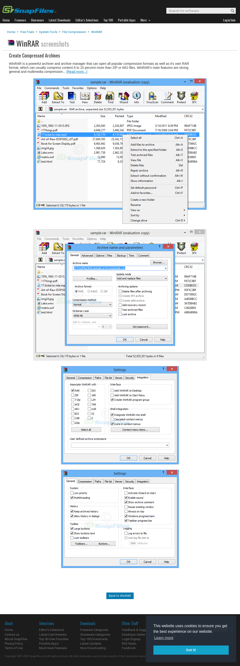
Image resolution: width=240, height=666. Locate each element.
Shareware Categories (95, 634)
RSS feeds (129, 643)
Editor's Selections (51, 630)
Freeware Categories (94, 630)
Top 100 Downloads (94, 639)
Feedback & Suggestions (139, 630)
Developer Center (133, 634)
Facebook (129, 648)
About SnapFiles (16, 639)
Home (11, 32)
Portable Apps (49, 643)
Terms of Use (14, 648)
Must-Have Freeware (53, 648)
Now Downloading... (94, 648)
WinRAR (96, 32)
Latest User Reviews (53, 634)
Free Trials (27, 32)
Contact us (12, 634)
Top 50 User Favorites (53, 639)
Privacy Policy (14, 643)
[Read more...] (76, 72)
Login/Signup (131, 639)
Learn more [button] (163, 638)
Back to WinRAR (120, 595)
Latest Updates (90, 643)
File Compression (74, 32)
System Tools (48, 32)
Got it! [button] (191, 650)
